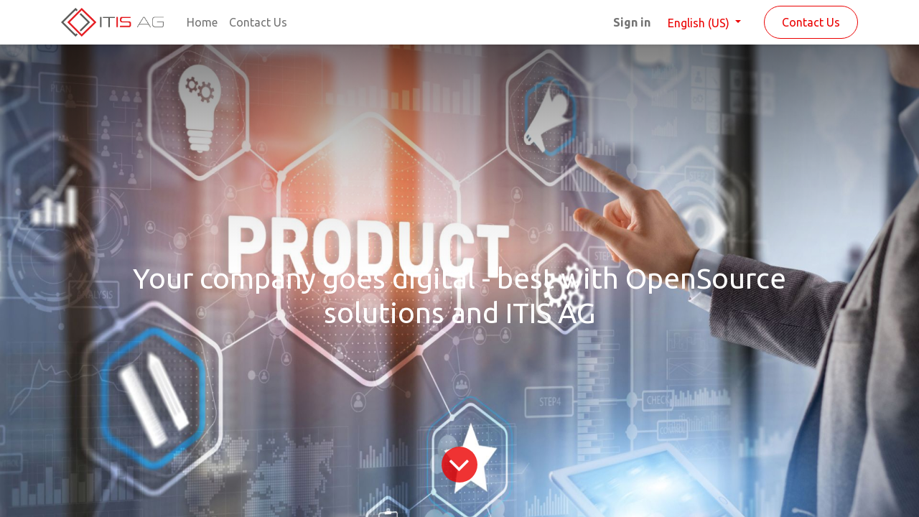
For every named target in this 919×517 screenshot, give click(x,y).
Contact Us (811, 22)
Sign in (631, 22)
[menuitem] (202, 22)
